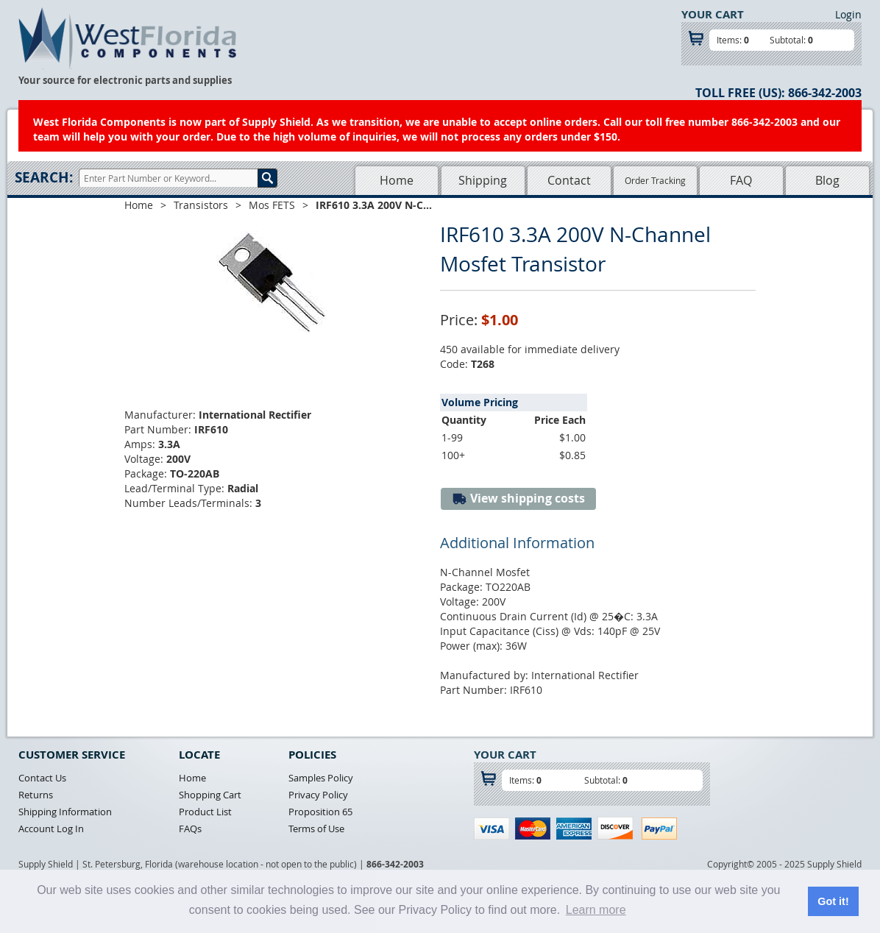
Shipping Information (65, 811)
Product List (205, 811)
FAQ (741, 180)
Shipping (482, 180)
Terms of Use (316, 828)
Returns (35, 794)
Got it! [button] (832, 901)
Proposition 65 (320, 811)
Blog (827, 180)
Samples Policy (320, 777)
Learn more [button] (596, 910)
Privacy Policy (318, 794)
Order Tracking (655, 180)
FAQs (190, 828)
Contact (569, 180)
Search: (44, 177)
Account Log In (51, 828)
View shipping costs (518, 498)
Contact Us (42, 777)
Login (848, 14)
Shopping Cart (210, 794)
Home (397, 180)
